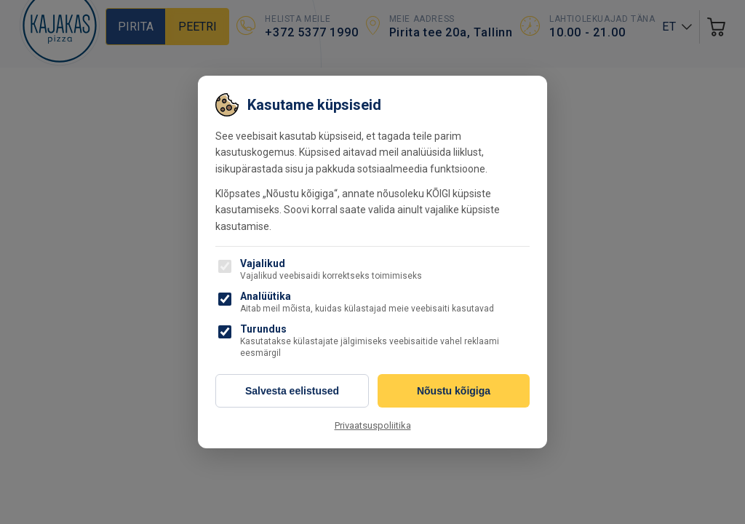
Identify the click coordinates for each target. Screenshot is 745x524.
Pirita (136, 26)
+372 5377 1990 (311, 32)
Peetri (197, 26)
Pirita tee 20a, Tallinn (451, 32)
